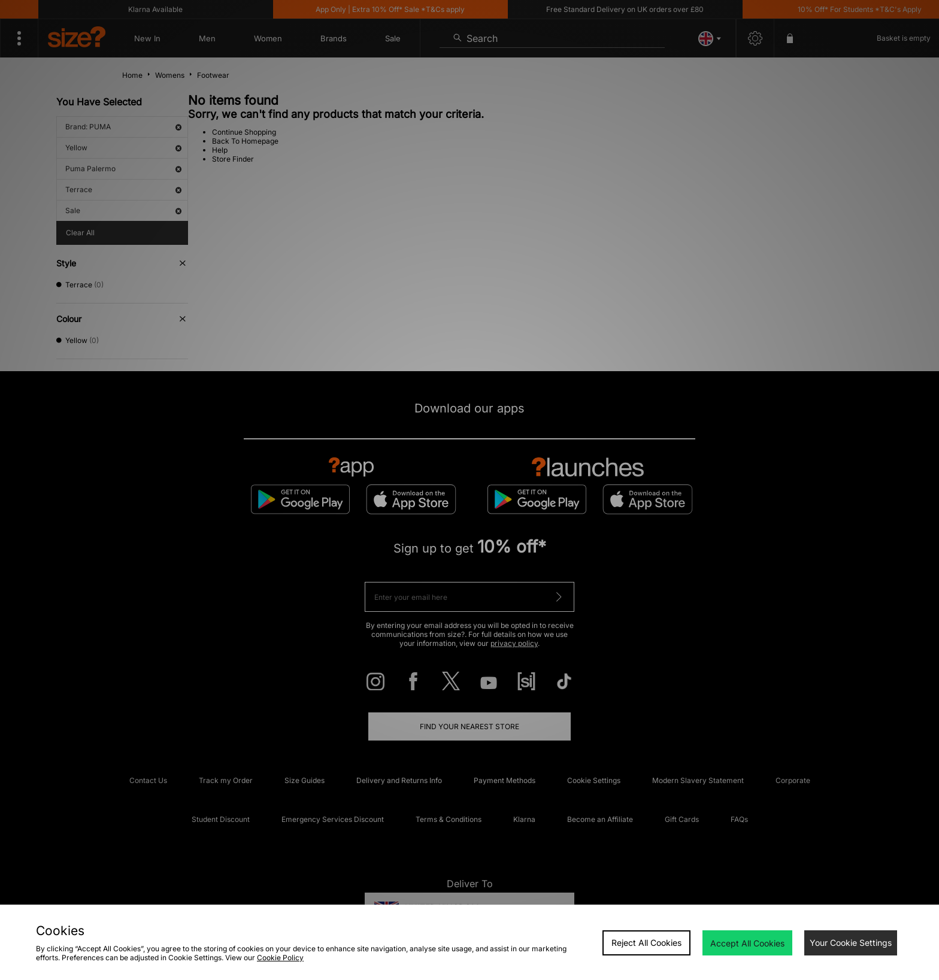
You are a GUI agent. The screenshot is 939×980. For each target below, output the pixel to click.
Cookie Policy (280, 957)
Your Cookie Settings (851, 942)
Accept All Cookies (747, 943)
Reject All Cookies (646, 942)
